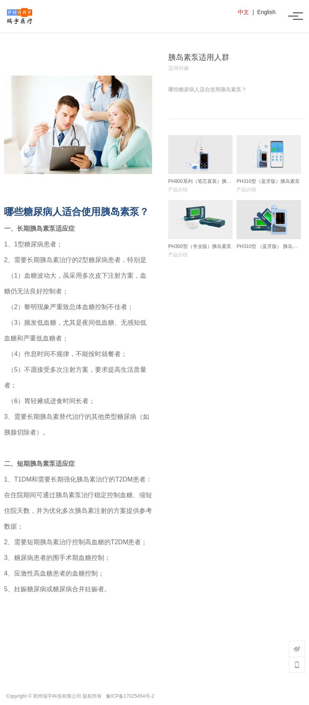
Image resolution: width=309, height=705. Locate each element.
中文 (243, 12)
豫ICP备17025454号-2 (130, 696)
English (266, 12)
